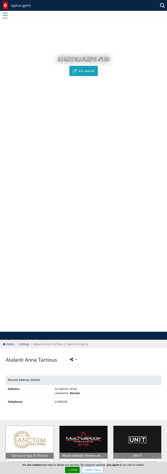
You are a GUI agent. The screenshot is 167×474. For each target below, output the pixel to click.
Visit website (83, 71)
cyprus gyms (21, 5)
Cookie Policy (92, 469)
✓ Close (72, 469)
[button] (75, 328)
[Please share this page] (73, 359)
